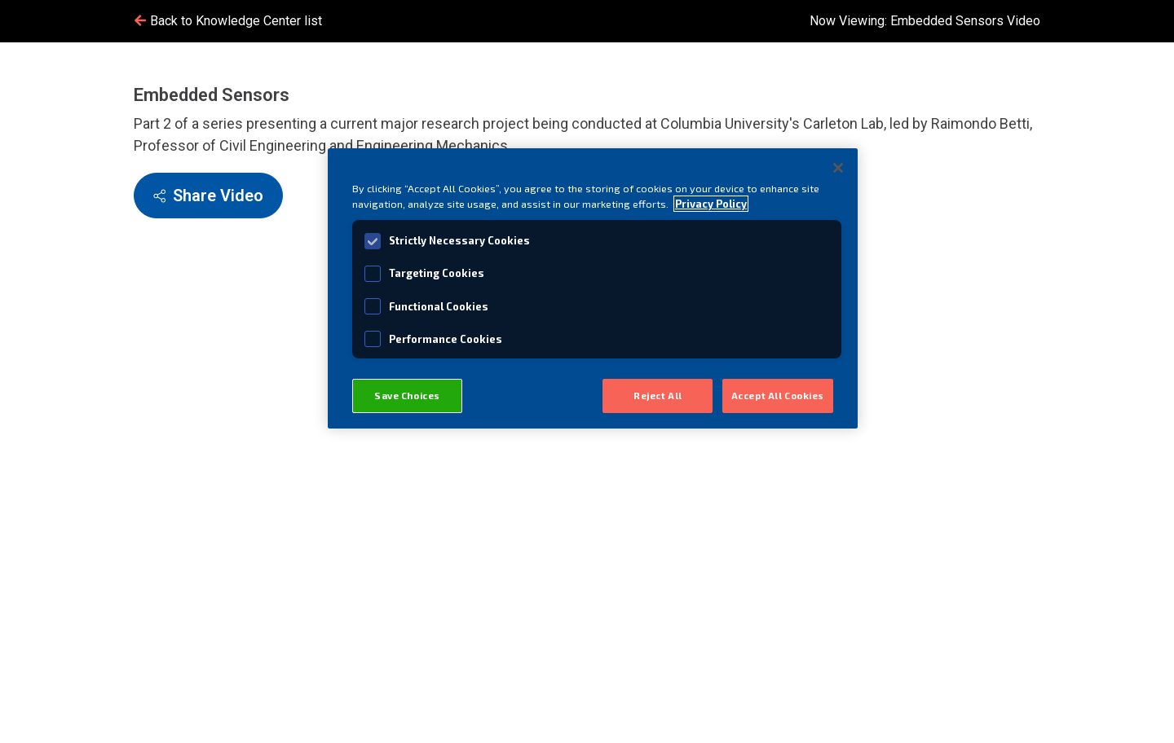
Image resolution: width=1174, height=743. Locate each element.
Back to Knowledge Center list (228, 21)
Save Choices (407, 395)
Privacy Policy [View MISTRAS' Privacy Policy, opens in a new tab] (711, 203)
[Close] (838, 168)
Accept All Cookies (777, 395)
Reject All (657, 395)
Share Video (208, 195)
